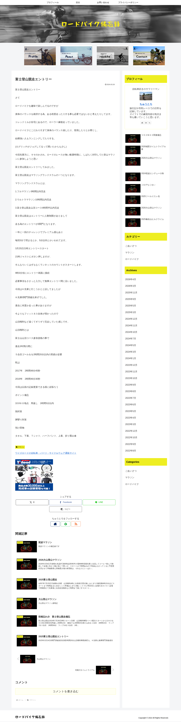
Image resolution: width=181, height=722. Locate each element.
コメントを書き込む (66, 691)
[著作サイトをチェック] (59, 523)
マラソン (20, 447)
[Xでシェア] (32, 502)
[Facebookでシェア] (65, 502)
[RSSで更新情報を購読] (71, 523)
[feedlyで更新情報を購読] (65, 523)
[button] (65, 509)
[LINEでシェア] (99, 502)
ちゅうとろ (146, 104)
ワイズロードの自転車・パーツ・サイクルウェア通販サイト (45, 453)
